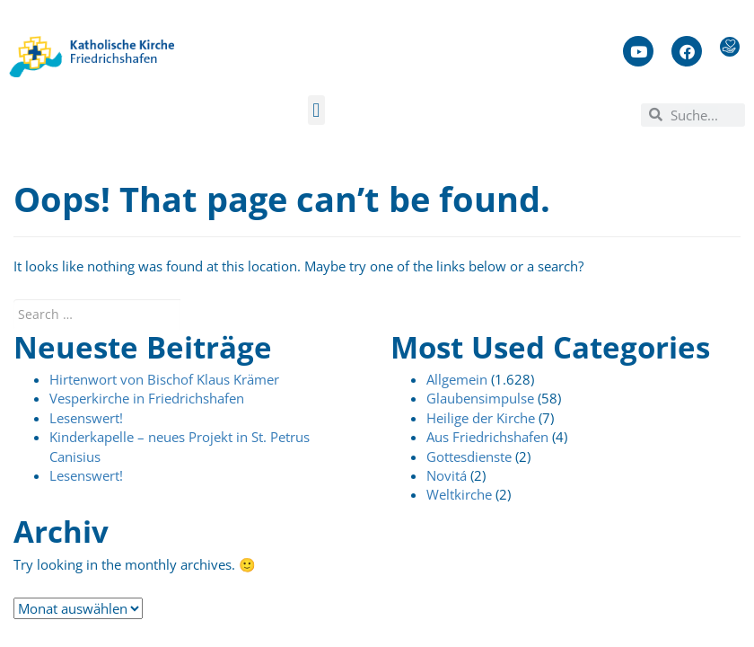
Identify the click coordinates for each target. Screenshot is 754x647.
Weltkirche (459, 494)
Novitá (446, 475)
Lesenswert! (86, 418)
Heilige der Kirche (480, 418)
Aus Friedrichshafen (487, 437)
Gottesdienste (469, 456)
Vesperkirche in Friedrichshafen (146, 398)
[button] (316, 110)
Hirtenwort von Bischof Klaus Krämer (164, 379)
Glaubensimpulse (480, 398)
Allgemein (456, 379)
